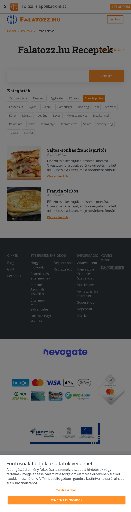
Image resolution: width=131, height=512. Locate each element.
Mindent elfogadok (66, 500)
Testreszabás (66, 490)
